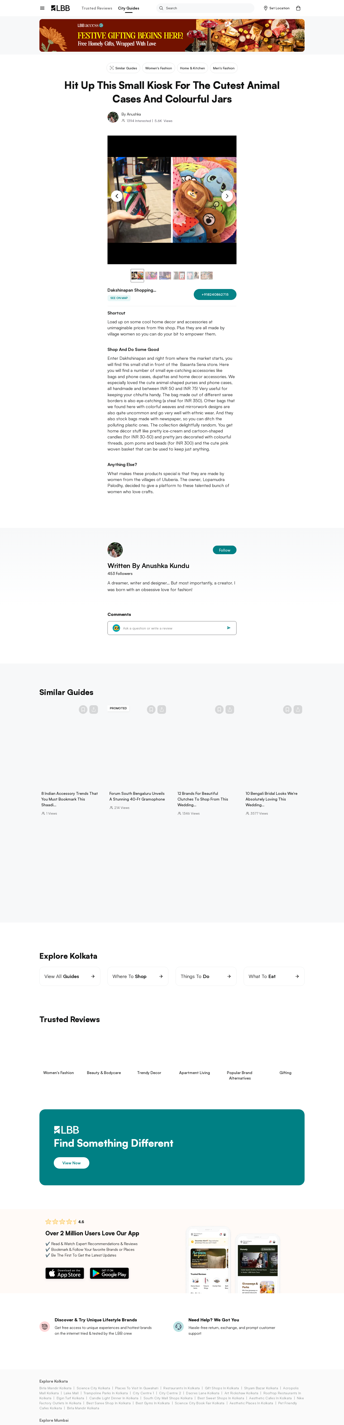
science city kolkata (93, 1394)
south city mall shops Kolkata (168, 1404)
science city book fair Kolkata (200, 1409)
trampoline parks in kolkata (106, 1399)
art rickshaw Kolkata (241, 1399)
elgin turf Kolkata (70, 1404)
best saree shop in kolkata (108, 1409)
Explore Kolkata (53, 1387)
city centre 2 (170, 1399)
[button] (276, 8)
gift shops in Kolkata (222, 1394)
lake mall (71, 1399)
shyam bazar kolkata (261, 1394)
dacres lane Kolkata (202, 1399)
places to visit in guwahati (136, 1394)
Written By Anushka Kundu (148, 571)
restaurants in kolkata (181, 1394)
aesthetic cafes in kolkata (270, 1404)
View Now (71, 1168)
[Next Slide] (227, 196)
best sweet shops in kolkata (221, 1404)
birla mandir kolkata (55, 1394)
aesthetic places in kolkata (251, 1409)
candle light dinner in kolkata (114, 1404)
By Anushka (131, 114)
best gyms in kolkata (153, 1409)
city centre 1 (143, 1399)
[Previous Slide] (117, 196)
